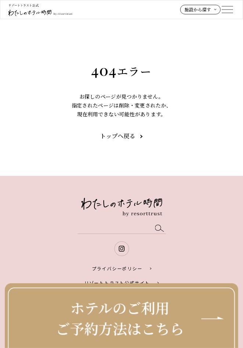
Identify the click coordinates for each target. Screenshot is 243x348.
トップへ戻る (117, 136)
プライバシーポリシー (117, 268)
